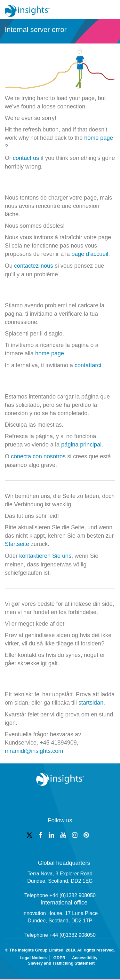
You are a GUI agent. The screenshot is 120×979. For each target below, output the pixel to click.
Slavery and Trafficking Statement (61, 963)
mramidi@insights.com (34, 751)
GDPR (59, 957)
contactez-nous (33, 266)
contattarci (88, 365)
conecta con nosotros (38, 456)
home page (98, 138)
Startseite (17, 544)
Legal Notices (33, 957)
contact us (26, 158)
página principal (81, 444)
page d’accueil (89, 254)
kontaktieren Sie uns (45, 556)
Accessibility (85, 957)
